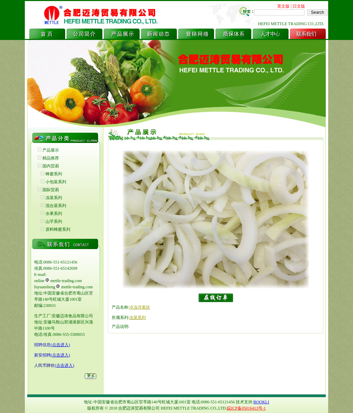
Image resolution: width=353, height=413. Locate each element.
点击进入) (61, 344)
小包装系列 (56, 181)
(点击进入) (60, 355)
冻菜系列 (54, 197)
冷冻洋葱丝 (139, 307)
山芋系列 (54, 221)
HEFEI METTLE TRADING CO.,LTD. (291, 23)
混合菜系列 (56, 205)
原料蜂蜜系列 (58, 229)
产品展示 (50, 150)
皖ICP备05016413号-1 (246, 408)
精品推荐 (50, 158)
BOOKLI (261, 402)
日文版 (299, 6)
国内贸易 (50, 166)
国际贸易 (50, 189)
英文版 (283, 6)
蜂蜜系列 (54, 174)
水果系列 (54, 213)
